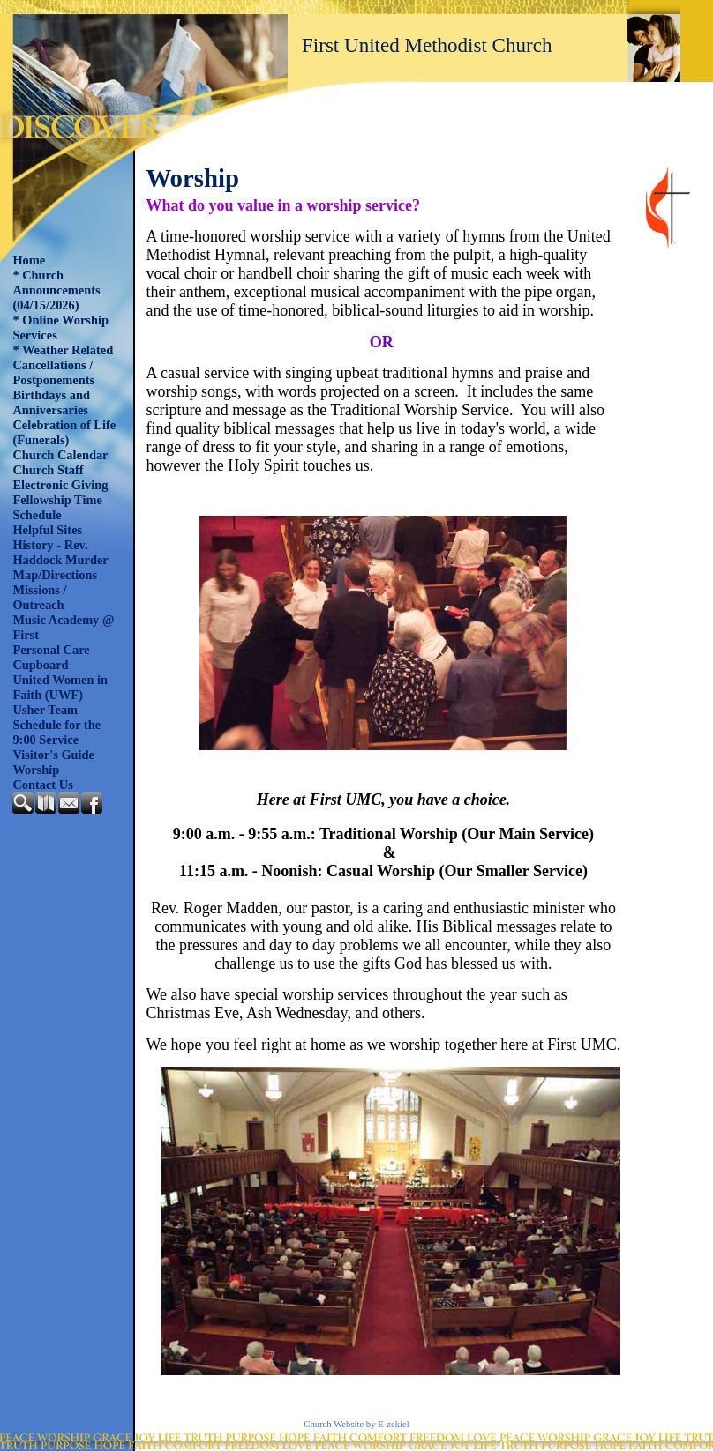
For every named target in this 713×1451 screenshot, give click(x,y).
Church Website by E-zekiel (356, 1424)
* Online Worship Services (60, 327)
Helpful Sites (47, 530)
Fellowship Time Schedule (56, 507)
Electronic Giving (60, 485)
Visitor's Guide (53, 755)
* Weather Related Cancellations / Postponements (62, 365)
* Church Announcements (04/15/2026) (56, 290)
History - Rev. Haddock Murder (60, 552)
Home (28, 260)
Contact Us (42, 785)
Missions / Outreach (39, 597)
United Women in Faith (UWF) (60, 687)
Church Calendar (60, 455)
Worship (35, 770)
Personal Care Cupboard (50, 657)
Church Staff (47, 470)
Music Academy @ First (63, 627)
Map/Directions (54, 575)
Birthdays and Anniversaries (51, 402)
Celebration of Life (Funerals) (64, 432)
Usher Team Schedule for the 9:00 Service (56, 725)
